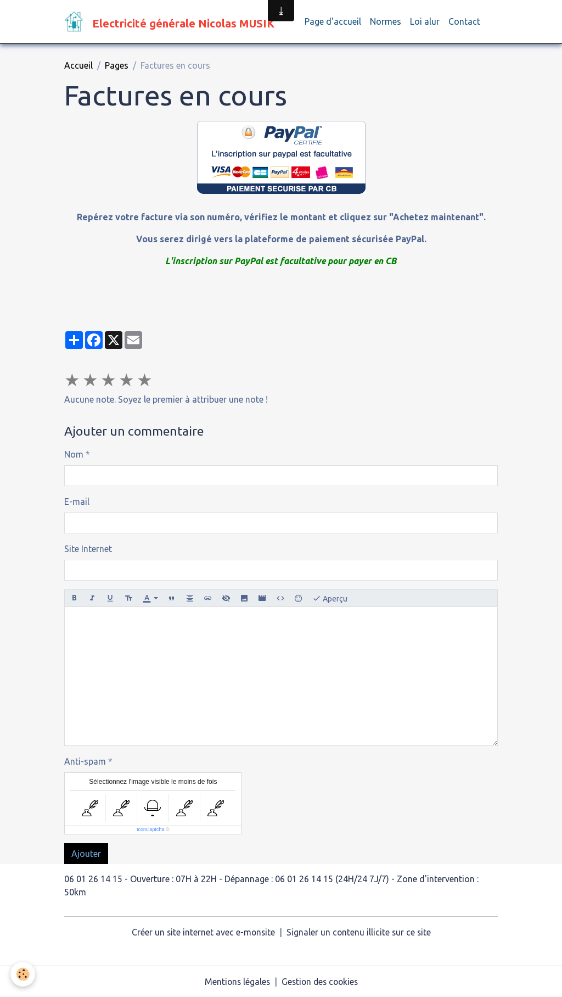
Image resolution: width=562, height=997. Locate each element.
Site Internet (88, 549)
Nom (73, 455)
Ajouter (86, 854)
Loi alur (425, 22)
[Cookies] (23, 974)
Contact (464, 22)
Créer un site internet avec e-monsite (202, 933)
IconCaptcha (151, 830)
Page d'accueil (333, 22)
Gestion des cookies (320, 982)
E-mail (76, 502)
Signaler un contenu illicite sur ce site (359, 933)
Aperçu (329, 598)
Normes (385, 22)
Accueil (78, 66)
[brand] (171, 22)
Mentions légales (235, 982)
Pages (116, 66)
